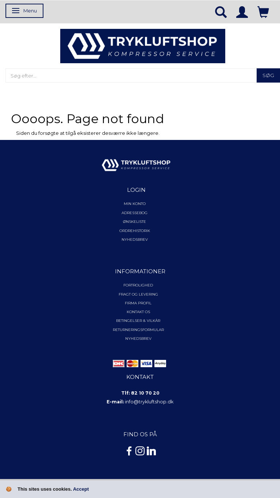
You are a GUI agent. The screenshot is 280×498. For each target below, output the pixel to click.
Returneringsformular (138, 329)
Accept (81, 489)
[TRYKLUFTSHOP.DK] (142, 45)
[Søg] (268, 75)
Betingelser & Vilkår (138, 320)
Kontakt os (138, 311)
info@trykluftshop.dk (149, 401)
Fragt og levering (138, 294)
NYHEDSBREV (138, 338)
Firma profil (138, 303)
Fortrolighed (138, 285)
